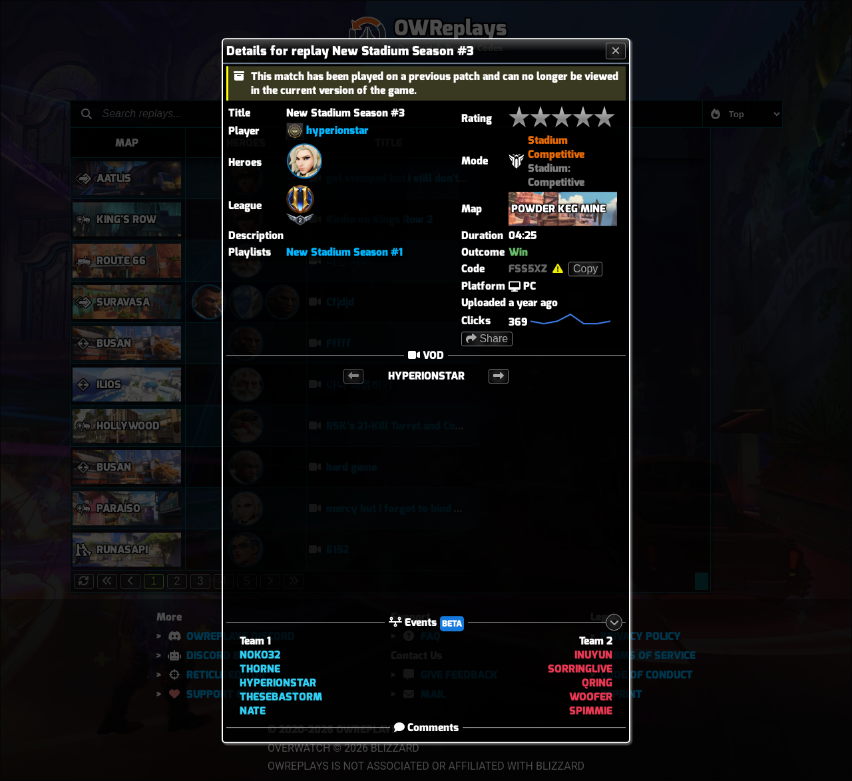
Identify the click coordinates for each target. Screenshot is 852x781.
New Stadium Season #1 (344, 252)
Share (487, 338)
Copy (585, 268)
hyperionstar (337, 130)
